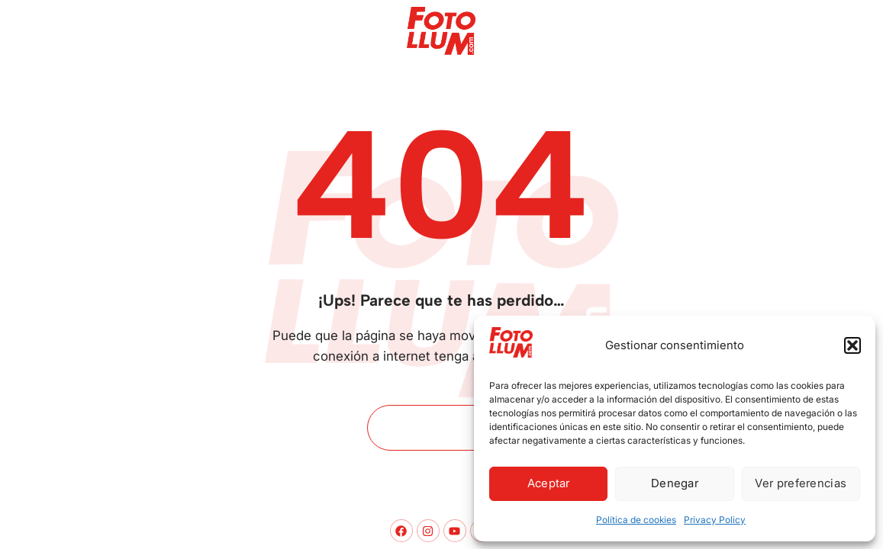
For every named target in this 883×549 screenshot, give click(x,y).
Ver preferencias (800, 483)
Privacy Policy (715, 519)
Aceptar (548, 483)
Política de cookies (636, 519)
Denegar (674, 483)
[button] (852, 345)
